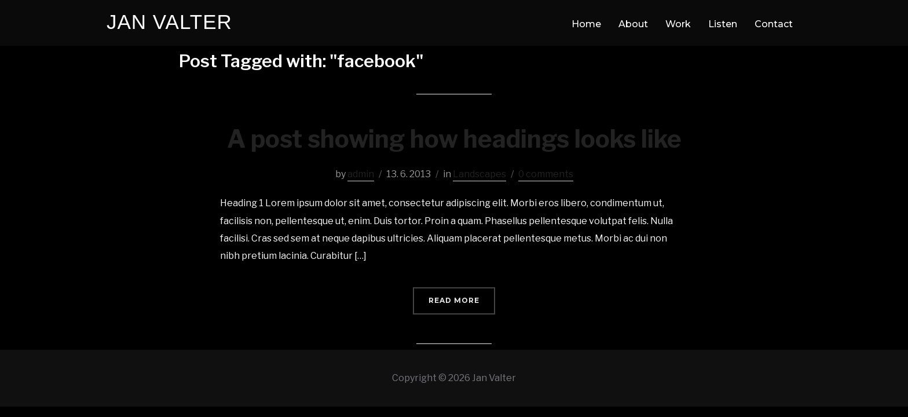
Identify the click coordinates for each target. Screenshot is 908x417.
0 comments (545, 174)
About (633, 24)
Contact (774, 24)
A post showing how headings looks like (454, 138)
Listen (722, 24)
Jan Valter (169, 21)
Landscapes (479, 174)
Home (586, 24)
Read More (454, 300)
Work (678, 24)
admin (360, 174)
